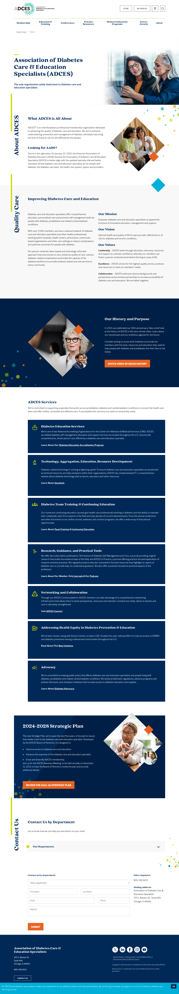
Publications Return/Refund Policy (126, 959)
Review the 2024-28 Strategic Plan (48, 785)
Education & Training (45, 23)
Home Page (22, 32)
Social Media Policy (144, 957)
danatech (59, 482)
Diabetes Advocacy (64, 688)
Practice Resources (88, 23)
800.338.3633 (20, 969)
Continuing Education (82, 529)
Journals (78, 576)
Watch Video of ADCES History (127, 363)
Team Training (61, 529)
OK (173, 986)
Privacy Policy (118, 957)
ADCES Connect (54, 611)
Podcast (93, 576)
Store (126, 8)
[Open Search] (162, 9)
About (159, 23)
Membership (23, 23)
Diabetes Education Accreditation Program (81, 445)
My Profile (142, 8)
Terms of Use (130, 957)
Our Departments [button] (43, 846)
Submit (35, 926)
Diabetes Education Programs (117, 23)
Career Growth (144, 23)
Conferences (67, 23)
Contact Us (22, 978)
